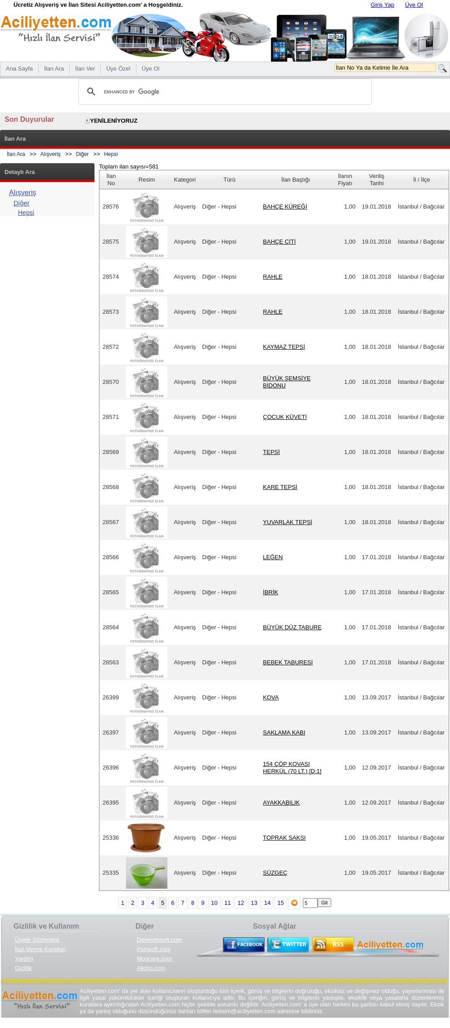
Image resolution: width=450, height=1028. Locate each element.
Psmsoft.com (154, 949)
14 (267, 902)
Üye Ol (414, 4)
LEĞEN (273, 557)
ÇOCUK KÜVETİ (285, 417)
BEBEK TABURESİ (288, 662)
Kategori (185, 179)
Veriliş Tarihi (377, 180)
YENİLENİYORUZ (113, 120)
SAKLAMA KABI (284, 732)
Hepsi (111, 154)
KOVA (271, 697)
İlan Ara (16, 154)
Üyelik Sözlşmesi (37, 939)
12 (241, 902)
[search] (223, 91)
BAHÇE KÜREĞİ (285, 206)
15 (280, 902)
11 (228, 902)
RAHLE (272, 276)
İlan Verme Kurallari (40, 949)
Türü (229, 179)
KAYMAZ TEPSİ (284, 346)
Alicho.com (151, 968)
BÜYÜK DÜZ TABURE (292, 627)
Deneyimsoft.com (159, 939)
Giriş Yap (382, 4)
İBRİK (270, 592)
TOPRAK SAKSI (284, 837)
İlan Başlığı (295, 179)
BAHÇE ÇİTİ (279, 241)
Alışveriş (50, 154)
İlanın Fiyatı (345, 180)
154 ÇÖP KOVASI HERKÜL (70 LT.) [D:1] (292, 767)
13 (254, 902)
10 (214, 902)
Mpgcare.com (154, 958)
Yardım (24, 958)
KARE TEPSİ (280, 487)
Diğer (82, 154)
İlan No (111, 180)
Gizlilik (23, 968)
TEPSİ (271, 452)
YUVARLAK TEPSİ (287, 522)
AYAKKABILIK (281, 802)
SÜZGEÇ (275, 872)
